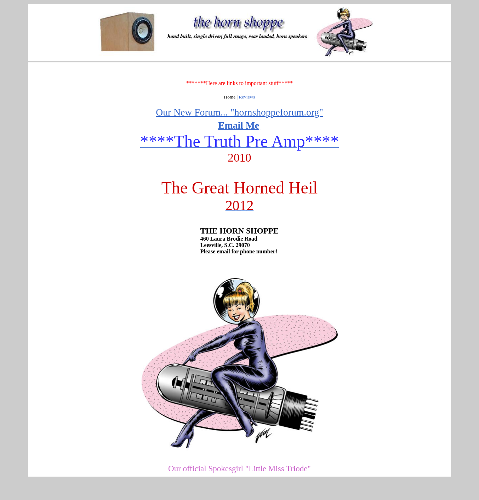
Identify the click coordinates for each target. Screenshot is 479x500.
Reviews (247, 97)
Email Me (238, 125)
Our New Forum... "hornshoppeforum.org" (239, 112)
